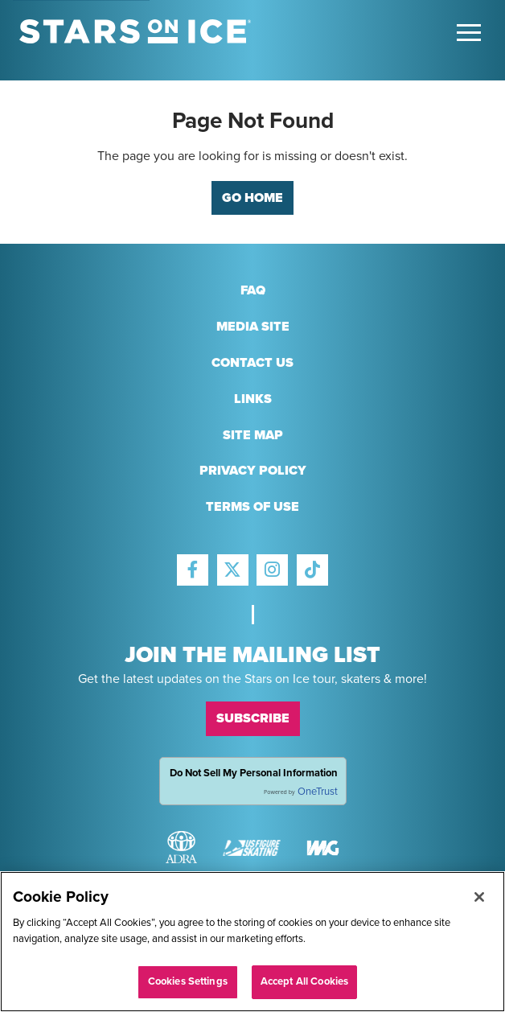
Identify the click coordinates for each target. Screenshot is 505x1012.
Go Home (252, 198)
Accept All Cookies (304, 981)
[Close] (479, 897)
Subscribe (252, 718)
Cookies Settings (188, 981)
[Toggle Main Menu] (469, 32)
